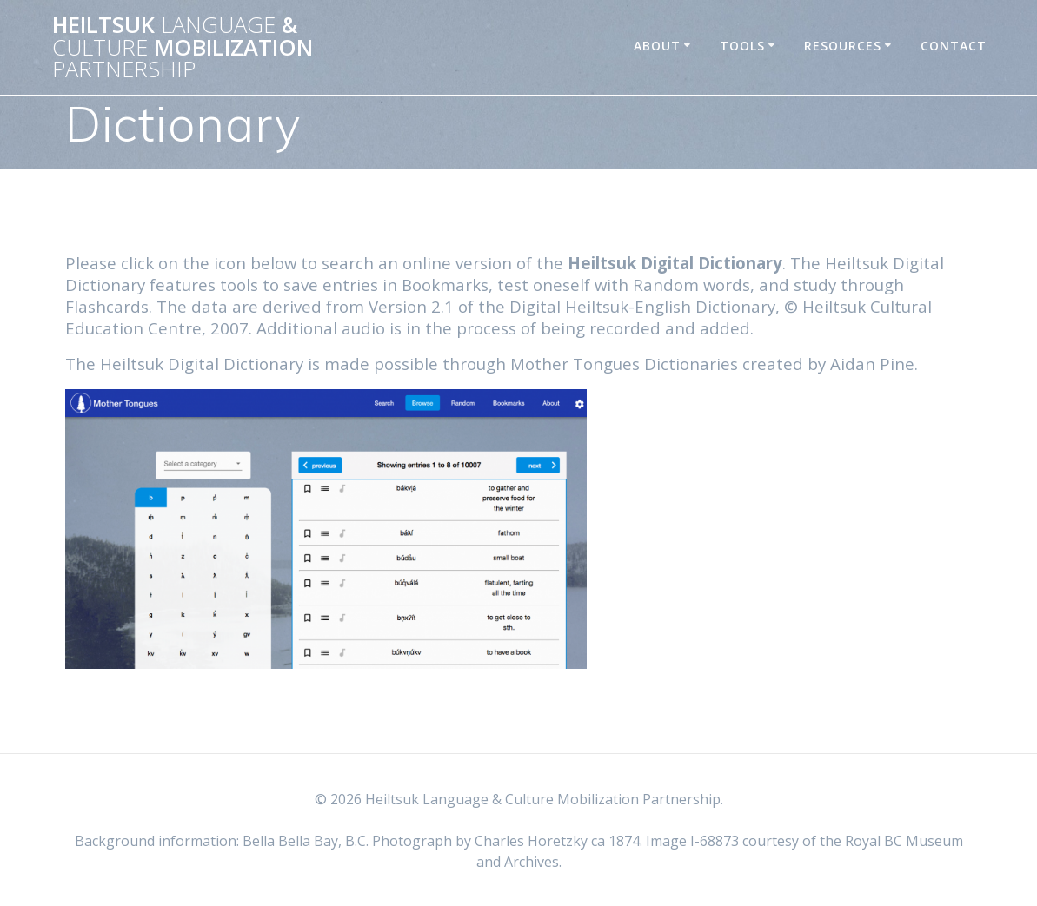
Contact (954, 45)
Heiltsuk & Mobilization (182, 47)
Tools (742, 45)
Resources (842, 45)
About (657, 45)
